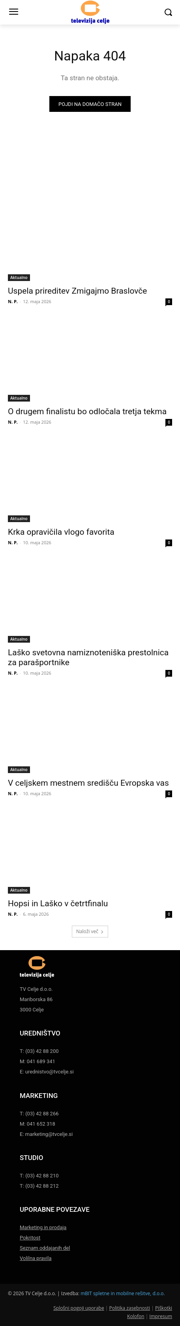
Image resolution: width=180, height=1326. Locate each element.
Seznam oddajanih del (45, 1248)
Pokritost (30, 1238)
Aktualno (19, 277)
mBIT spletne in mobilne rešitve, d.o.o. (123, 1293)
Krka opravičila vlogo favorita (61, 532)
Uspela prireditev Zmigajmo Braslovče (77, 291)
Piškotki (163, 1308)
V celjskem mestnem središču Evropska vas (88, 783)
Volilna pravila (35, 1258)
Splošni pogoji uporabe (78, 1308)
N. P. (13, 301)
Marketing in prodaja (43, 1227)
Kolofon (135, 1316)
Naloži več (90, 931)
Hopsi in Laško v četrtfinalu (58, 903)
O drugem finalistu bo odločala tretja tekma (87, 411)
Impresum (160, 1316)
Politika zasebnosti (129, 1308)
